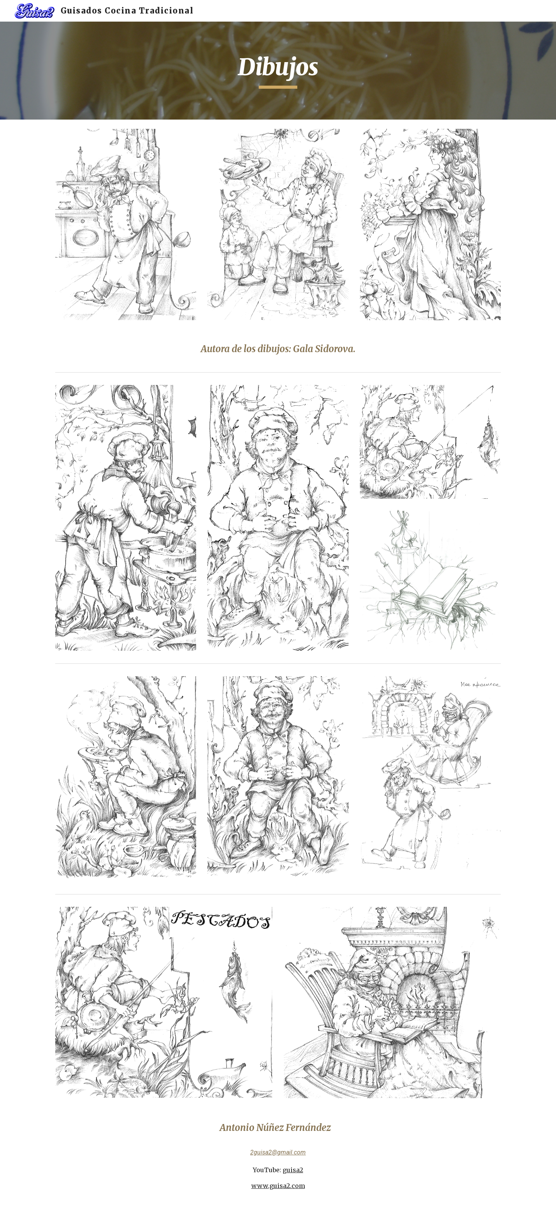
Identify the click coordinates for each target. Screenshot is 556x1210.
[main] (278, 70)
